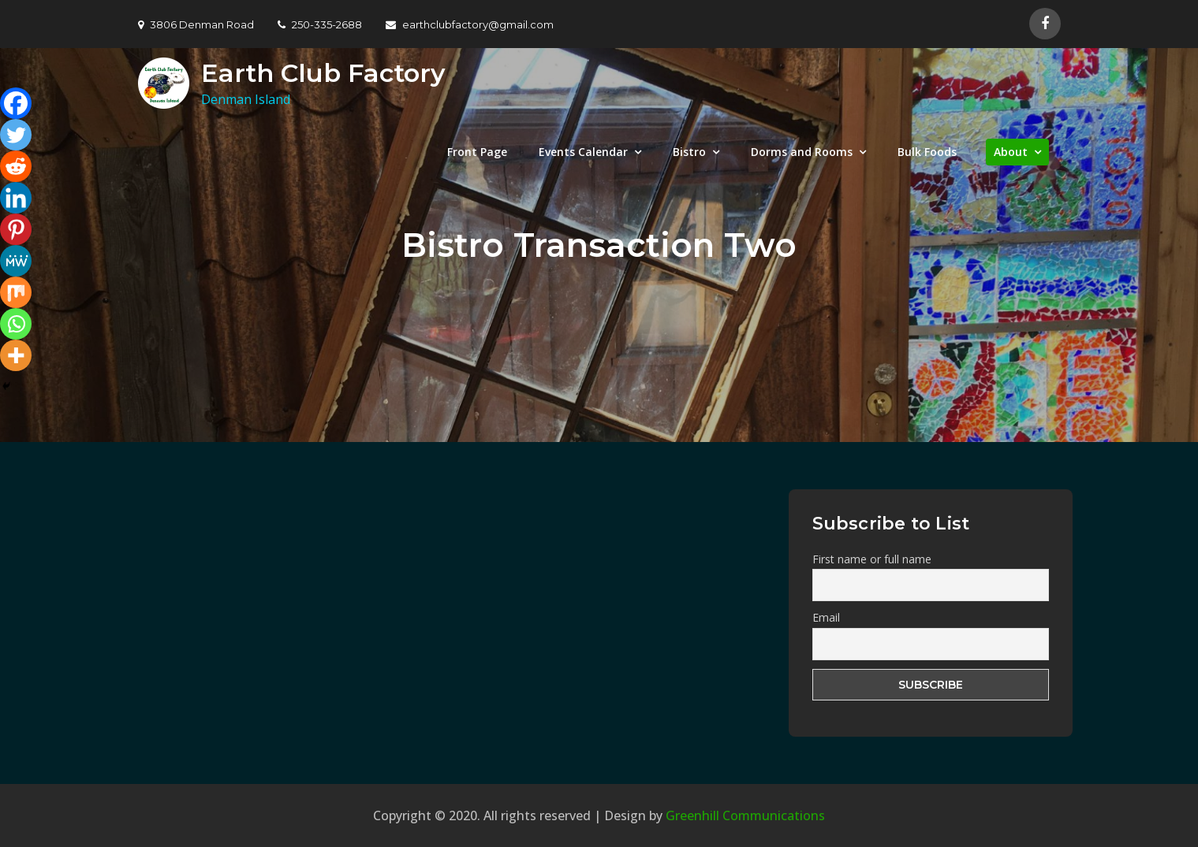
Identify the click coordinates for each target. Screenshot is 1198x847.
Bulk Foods (927, 151)
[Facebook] (16, 103)
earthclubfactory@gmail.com (470, 24)
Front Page (477, 151)
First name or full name (871, 559)
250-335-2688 (320, 24)
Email (826, 617)
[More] (16, 355)
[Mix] (16, 292)
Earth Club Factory (323, 73)
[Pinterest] (16, 229)
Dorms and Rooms (802, 151)
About (1011, 151)
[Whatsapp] (16, 324)
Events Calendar (583, 151)
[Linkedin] (16, 198)
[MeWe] (16, 261)
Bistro (689, 151)
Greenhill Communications (745, 815)
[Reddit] (16, 166)
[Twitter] (16, 134)
